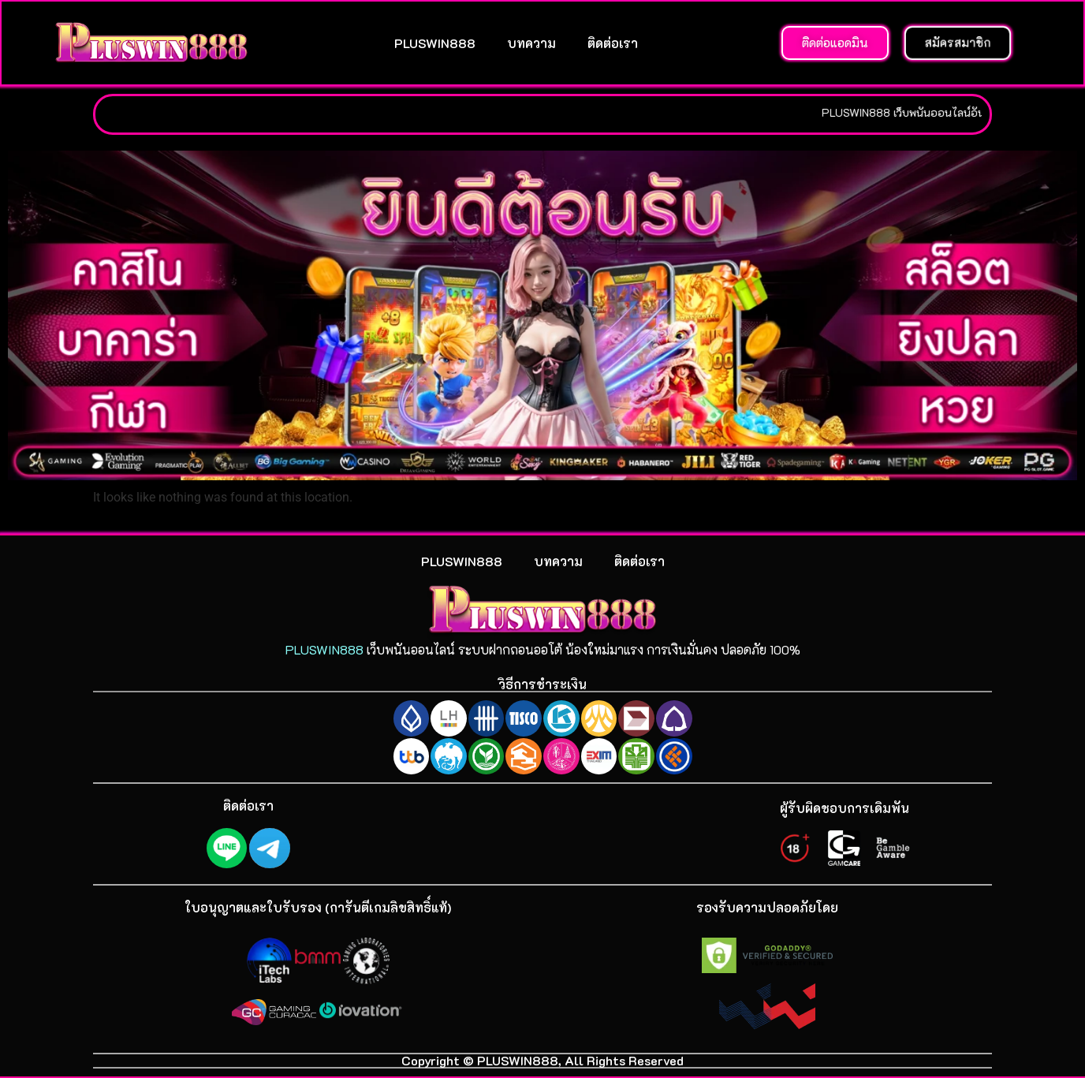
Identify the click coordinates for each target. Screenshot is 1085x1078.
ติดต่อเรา (612, 43)
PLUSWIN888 (434, 43)
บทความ (531, 43)
